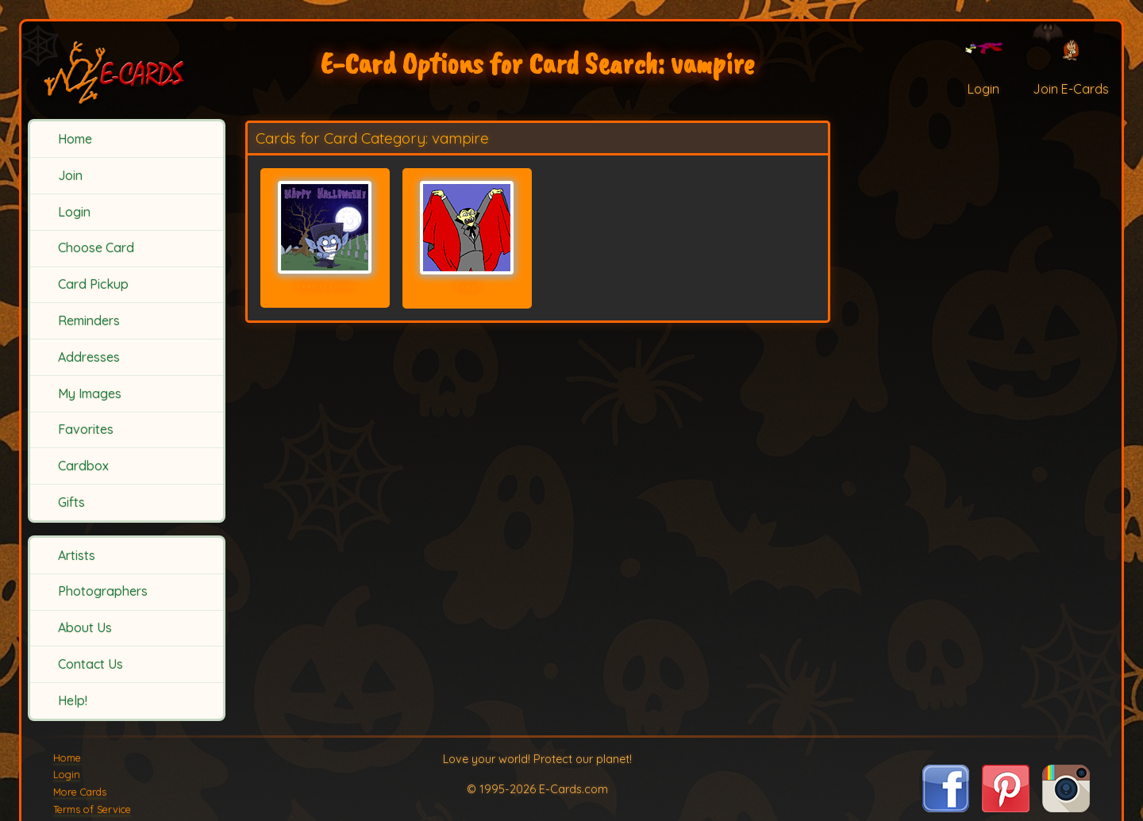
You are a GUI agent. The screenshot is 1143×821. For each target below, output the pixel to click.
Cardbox (83, 466)
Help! (72, 700)
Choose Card (96, 247)
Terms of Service (92, 809)
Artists (76, 555)
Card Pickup (93, 284)
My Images (89, 393)
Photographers (103, 591)
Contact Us (90, 664)
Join (70, 175)
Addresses (89, 357)
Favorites (86, 429)
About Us (85, 627)
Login (74, 212)
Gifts (71, 502)
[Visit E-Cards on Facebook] (945, 807)
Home (75, 139)
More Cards (79, 791)
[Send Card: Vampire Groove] (325, 227)
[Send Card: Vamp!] (467, 227)
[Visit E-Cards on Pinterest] (1005, 807)
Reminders (89, 320)
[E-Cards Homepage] (127, 70)
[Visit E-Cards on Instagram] (1066, 807)
